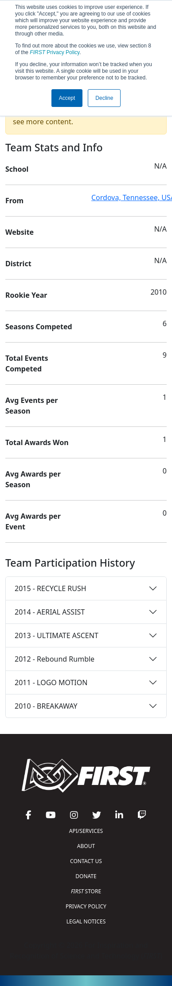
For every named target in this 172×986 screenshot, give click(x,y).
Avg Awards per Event (33, 521)
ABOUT (86, 846)
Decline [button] (104, 98)
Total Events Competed (26, 363)
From (14, 200)
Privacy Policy (54, 52)
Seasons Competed (38, 326)
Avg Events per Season (31, 405)
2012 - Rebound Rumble (54, 659)
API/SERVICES (86, 831)
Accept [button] (67, 98)
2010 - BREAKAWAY (46, 706)
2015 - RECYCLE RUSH (50, 588)
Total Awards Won (37, 442)
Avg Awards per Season (33, 479)
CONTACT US (86, 861)
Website (19, 232)
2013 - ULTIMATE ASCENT (56, 635)
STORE (86, 891)
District (18, 263)
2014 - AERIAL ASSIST (50, 612)
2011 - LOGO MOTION (51, 682)
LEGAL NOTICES (86, 921)
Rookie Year (26, 295)
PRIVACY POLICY (86, 906)
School (16, 169)
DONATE (85, 876)
